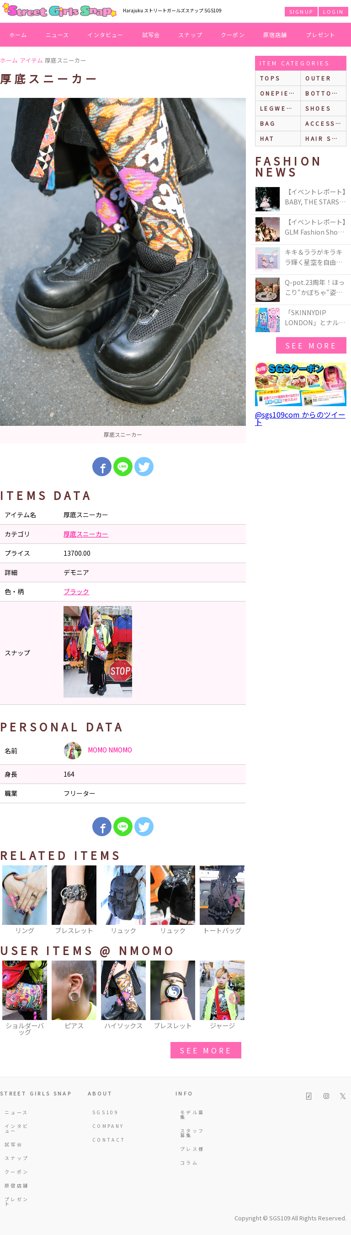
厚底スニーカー (86, 533)
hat (267, 138)
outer (318, 78)
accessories (325, 123)
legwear (278, 108)
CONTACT (105, 1139)
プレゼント (321, 34)
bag (268, 123)
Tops (270, 78)
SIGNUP (301, 11)
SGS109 (105, 1112)
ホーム (18, 34)
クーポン (233, 34)
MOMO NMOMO (98, 750)
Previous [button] (11, 900)
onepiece (279, 93)
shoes (318, 108)
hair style (325, 138)
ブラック (76, 591)
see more (206, 1050)
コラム (189, 1162)
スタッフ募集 (192, 1132)
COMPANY (105, 1125)
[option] (123, 270)
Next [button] (234, 900)
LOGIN (333, 11)
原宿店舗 (275, 34)
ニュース (57, 34)
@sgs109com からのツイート (300, 418)
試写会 (151, 34)
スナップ (190, 34)
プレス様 (192, 1148)
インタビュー (105, 34)
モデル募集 (192, 1114)
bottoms (323, 93)
